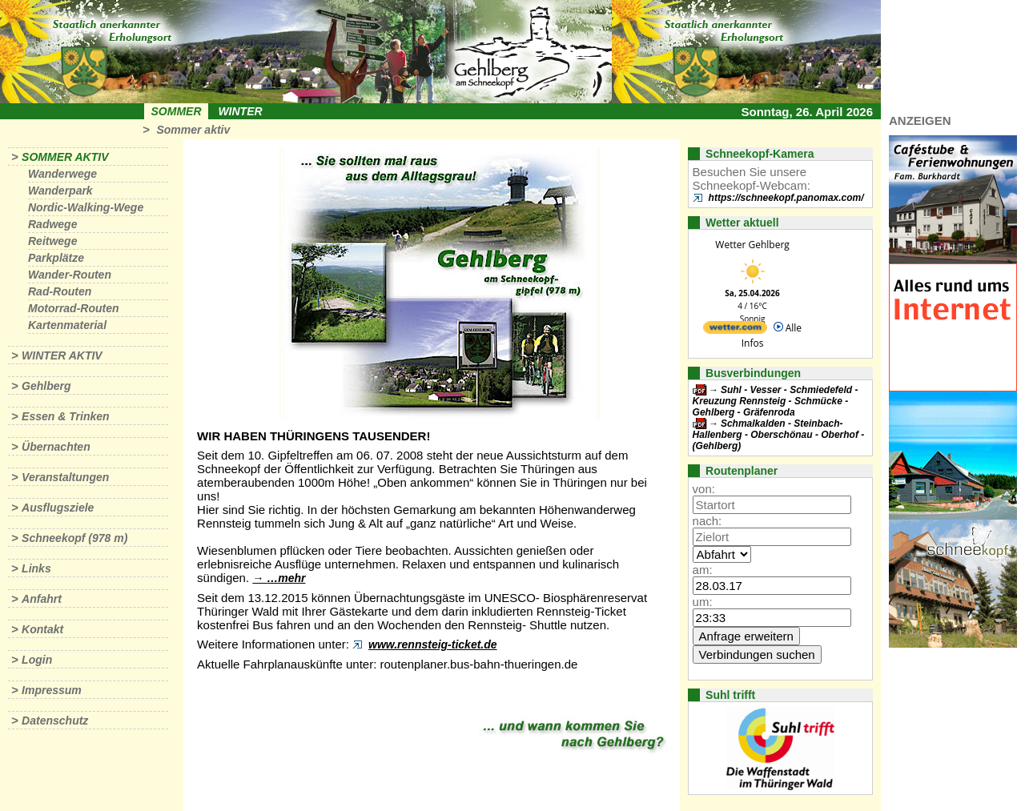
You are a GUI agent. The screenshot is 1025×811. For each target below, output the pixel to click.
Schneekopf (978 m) (74, 538)
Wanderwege (62, 173)
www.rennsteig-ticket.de (432, 644)
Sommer (176, 111)
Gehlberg (46, 385)
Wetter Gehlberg (752, 244)
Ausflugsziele (58, 507)
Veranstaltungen (65, 477)
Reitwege (52, 241)
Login (37, 659)
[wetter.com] (735, 330)
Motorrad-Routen (73, 308)
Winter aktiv (62, 355)
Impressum (52, 690)
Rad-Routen (59, 291)
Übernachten (56, 446)
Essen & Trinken (65, 416)
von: (704, 489)
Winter (240, 111)
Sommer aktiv (193, 129)
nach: (707, 521)
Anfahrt (42, 598)
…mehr (286, 578)
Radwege (52, 224)
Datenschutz (55, 720)
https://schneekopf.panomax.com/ (786, 197)
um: (703, 601)
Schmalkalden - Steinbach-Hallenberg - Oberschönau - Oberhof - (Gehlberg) (779, 435)
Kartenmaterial (67, 325)
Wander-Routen (69, 274)
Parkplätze (56, 257)
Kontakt (42, 629)
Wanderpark (60, 190)
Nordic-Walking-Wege (85, 207)
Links (36, 568)
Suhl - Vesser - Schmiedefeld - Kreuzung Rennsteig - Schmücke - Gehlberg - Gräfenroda (775, 401)
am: (703, 569)
